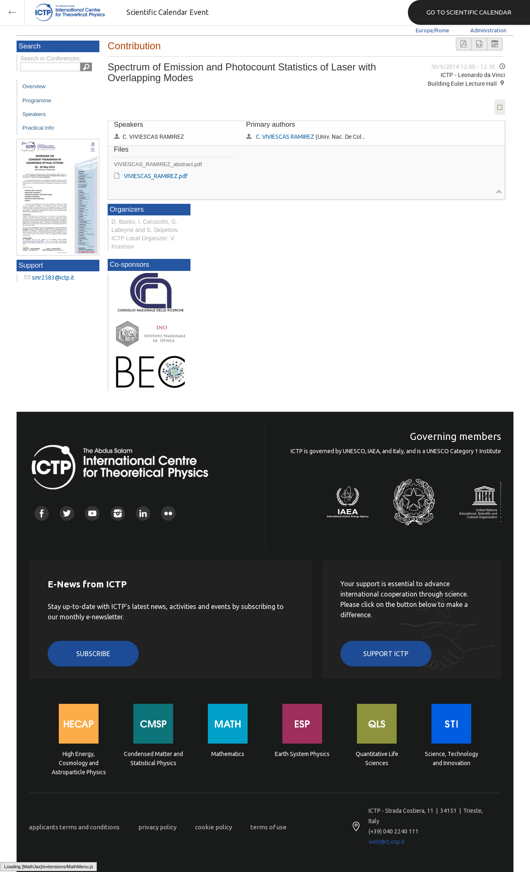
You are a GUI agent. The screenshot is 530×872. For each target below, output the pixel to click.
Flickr (168, 513)
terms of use (269, 827)
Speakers (34, 114)
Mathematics (227, 754)
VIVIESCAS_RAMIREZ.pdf (156, 176)
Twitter (67, 513)
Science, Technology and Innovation (451, 758)
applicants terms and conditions (74, 827)
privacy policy (157, 827)
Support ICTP (385, 653)
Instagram (118, 513)
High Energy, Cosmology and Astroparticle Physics (79, 762)
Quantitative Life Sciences (377, 758)
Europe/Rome (432, 30)
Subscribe (93, 653)
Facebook (41, 513)
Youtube (92, 513)
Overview (34, 86)
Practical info (38, 128)
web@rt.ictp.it (387, 841)
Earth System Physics (302, 754)
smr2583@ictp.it (53, 277)
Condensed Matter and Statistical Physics (153, 758)
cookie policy (213, 827)
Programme (36, 100)
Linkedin (143, 513)
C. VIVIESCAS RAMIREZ (285, 136)
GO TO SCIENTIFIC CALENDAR (468, 12)
